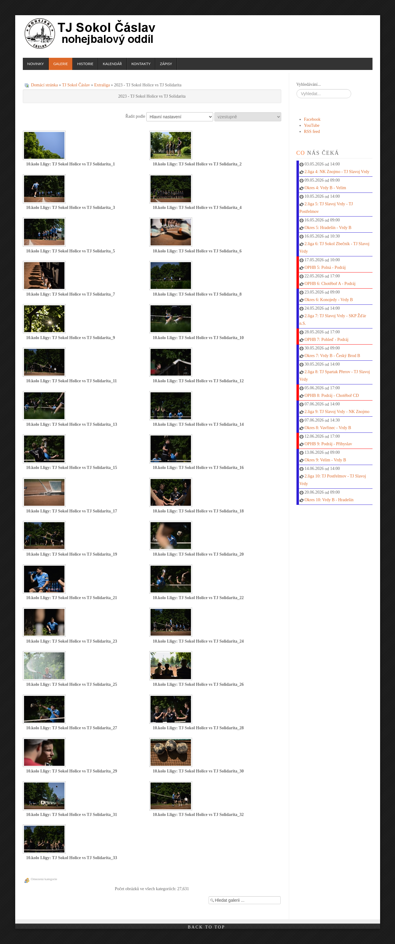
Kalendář (112, 63)
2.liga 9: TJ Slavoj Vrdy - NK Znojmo (337, 411)
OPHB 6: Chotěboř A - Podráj (330, 283)
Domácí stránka (44, 85)
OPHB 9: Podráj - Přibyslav (328, 444)
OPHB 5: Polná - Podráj (325, 267)
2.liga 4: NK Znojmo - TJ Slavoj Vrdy (337, 171)
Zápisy (166, 63)
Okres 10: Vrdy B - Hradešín (329, 500)
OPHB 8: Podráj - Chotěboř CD (332, 395)
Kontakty (141, 63)
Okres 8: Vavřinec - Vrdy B (328, 427)
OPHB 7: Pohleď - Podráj (326, 339)
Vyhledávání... (308, 84)
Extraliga (102, 85)
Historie (85, 63)
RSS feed (312, 131)
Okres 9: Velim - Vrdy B (325, 460)
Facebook (312, 119)
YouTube (312, 125)
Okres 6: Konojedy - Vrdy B (329, 299)
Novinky (35, 63)
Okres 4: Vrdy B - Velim (325, 188)
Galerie (60, 63)
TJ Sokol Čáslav (91, 33)
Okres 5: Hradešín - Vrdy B (328, 227)
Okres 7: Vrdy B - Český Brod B (332, 355)
